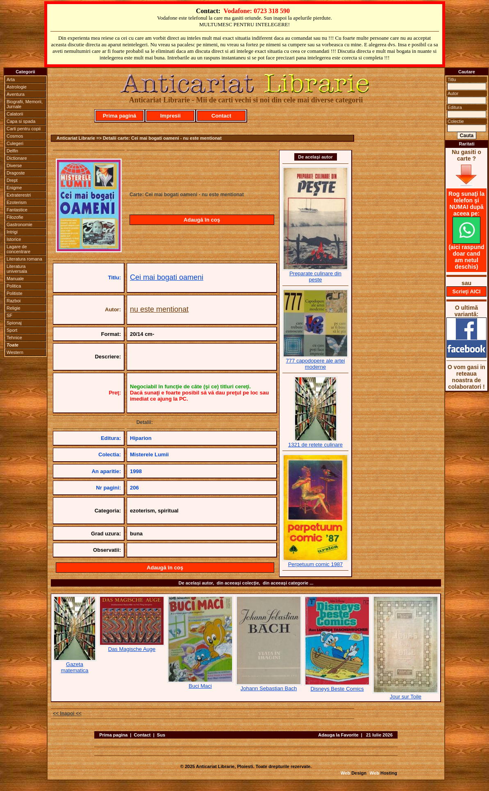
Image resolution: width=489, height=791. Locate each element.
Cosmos (15, 136)
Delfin (12, 150)
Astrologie (17, 86)
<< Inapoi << (67, 713)
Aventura (16, 94)
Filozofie (15, 217)
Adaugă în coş (202, 220)
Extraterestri (19, 195)
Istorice (14, 239)
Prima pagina (113, 734)
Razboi (13, 300)
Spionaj (14, 322)
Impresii (170, 116)
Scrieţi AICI (467, 291)
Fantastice (17, 209)
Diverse (14, 165)
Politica (14, 285)
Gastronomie (19, 224)
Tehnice (14, 337)
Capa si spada (21, 121)
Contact (221, 116)
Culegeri (15, 143)
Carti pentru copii (24, 128)
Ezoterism (17, 202)
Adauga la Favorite (338, 734)
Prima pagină (119, 116)
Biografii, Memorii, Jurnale (25, 104)
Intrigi (12, 231)
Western (15, 352)
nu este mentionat (159, 309)
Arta (11, 79)
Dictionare (17, 158)
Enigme (14, 187)
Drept (12, 180)
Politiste (15, 293)
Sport (12, 330)
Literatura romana (24, 258)
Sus (161, 734)
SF (9, 315)
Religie (13, 308)
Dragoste (16, 172)
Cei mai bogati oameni (166, 277)
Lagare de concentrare (18, 249)
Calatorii (15, 113)
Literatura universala (17, 269)
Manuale (15, 278)
